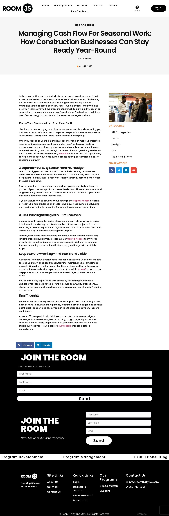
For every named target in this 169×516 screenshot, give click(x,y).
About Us (98, 5)
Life (113, 155)
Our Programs (63, 5)
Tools (114, 140)
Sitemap (142, 513)
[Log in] (137, 7)
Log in (137, 10)
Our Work (82, 5)
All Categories (120, 133)
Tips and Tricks (120, 162)
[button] (112, 177)
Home (45, 5)
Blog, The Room (79, 11)
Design (115, 148)
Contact (112, 5)
